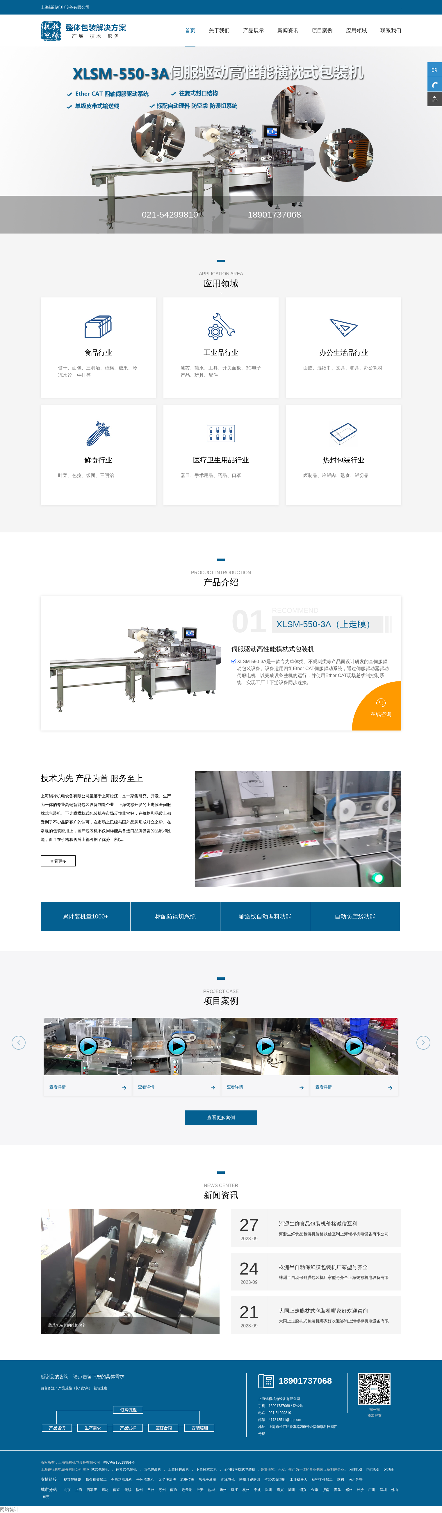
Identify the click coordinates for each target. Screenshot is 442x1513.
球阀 (340, 1480)
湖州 (291, 1490)
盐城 (211, 1490)
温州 (268, 1490)
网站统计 (9, 1509)
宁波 (257, 1490)
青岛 (337, 1490)
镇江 (234, 1490)
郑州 (348, 1490)
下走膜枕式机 (206, 1469)
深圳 (383, 1490)
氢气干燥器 (207, 1480)
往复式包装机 (126, 1469)
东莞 (45, 1497)
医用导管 (356, 1480)
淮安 (200, 1490)
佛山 (394, 1490)
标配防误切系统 (175, 916)
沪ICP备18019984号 (118, 1462)
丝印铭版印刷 (274, 1480)
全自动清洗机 (121, 1480)
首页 (190, 30)
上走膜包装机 (178, 1469)
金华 (314, 1490)
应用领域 (356, 30)
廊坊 (104, 1490)
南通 (173, 1490)
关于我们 (219, 30)
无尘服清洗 (167, 1480)
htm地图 (372, 1469)
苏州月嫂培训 (249, 1480)
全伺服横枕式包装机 (239, 1469)
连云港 (187, 1490)
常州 (150, 1490)
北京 (67, 1490)
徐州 (139, 1490)
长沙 (360, 1490)
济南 (325, 1490)
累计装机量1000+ (85, 916)
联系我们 (390, 30)
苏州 (162, 1490)
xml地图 (356, 1469)
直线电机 (228, 1480)
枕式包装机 (100, 1469)
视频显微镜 (72, 1480)
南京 (116, 1490)
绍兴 (303, 1490)
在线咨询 (381, 707)
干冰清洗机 (145, 1480)
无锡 (127, 1490)
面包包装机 (152, 1469)
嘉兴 (280, 1490)
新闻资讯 (287, 30)
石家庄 (92, 1490)
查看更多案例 (221, 1117)
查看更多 (58, 861)
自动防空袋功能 (355, 916)
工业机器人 (298, 1480)
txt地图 (389, 1469)
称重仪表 (187, 1480)
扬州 (223, 1490)
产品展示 (253, 30)
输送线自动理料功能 (265, 916)
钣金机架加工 (96, 1480)
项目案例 (322, 30)
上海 (78, 1490)
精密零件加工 (322, 1480)
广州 (371, 1490)
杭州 (246, 1490)
